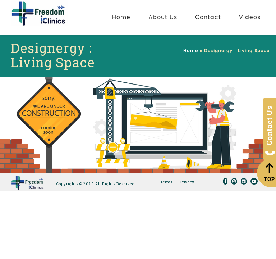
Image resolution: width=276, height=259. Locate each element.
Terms (166, 182)
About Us (162, 17)
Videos (250, 17)
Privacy (187, 182)
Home (121, 17)
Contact (208, 17)
